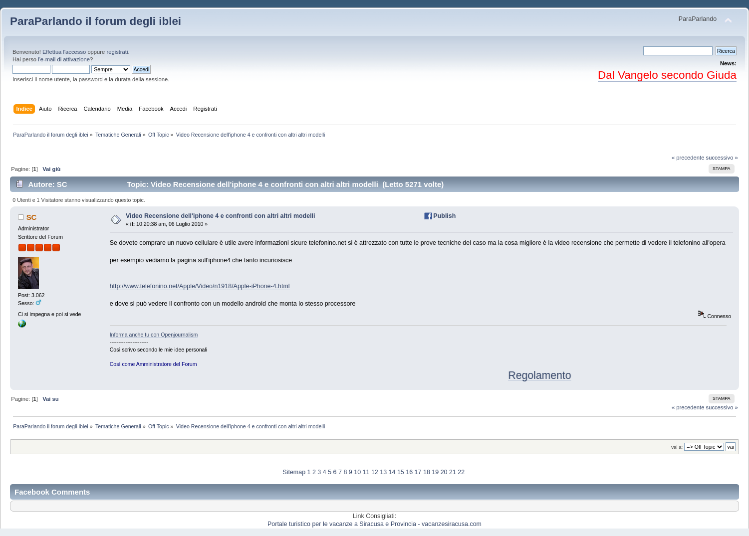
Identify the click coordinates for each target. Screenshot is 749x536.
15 (400, 472)
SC (31, 217)
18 (426, 472)
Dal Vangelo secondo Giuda (667, 75)
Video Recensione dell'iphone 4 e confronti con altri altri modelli (220, 215)
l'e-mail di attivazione (64, 59)
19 (435, 472)
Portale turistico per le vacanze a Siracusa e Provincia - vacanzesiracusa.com (374, 524)
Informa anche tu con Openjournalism (154, 335)
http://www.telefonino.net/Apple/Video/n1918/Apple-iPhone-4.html (200, 286)
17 (418, 472)
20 (444, 472)
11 (366, 472)
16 (409, 472)
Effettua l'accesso (64, 52)
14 (392, 472)
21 (452, 472)
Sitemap (293, 472)
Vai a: (677, 447)
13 (383, 472)
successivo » (722, 158)
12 (374, 472)
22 (461, 472)
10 (357, 472)
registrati (117, 52)
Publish (444, 215)
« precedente (688, 158)
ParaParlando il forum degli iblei (95, 21)
